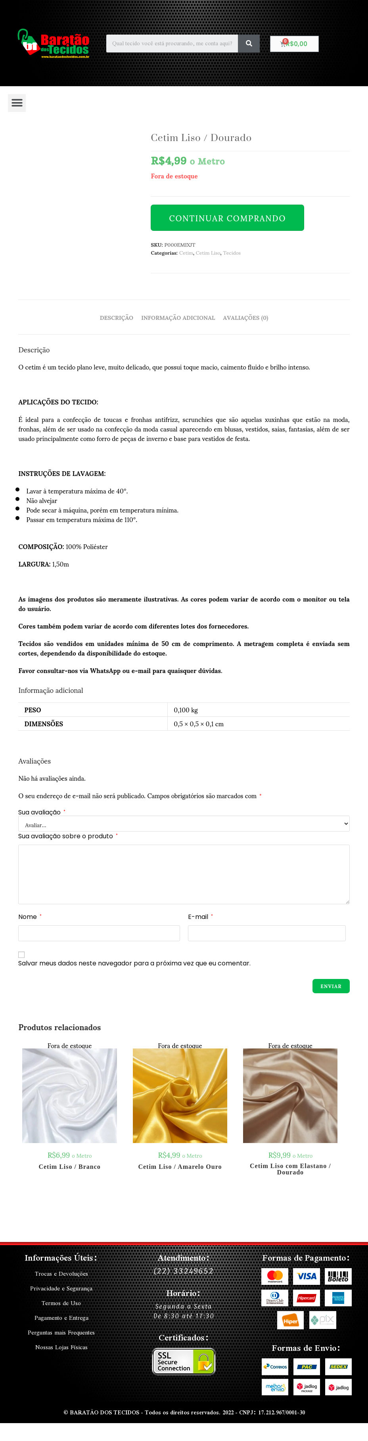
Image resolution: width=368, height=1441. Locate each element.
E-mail (200, 916)
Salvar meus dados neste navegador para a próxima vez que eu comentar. (134, 963)
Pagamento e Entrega (61, 1316)
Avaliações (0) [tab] (245, 317)
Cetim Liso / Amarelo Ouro (180, 1167)
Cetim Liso (208, 252)
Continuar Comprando (227, 217)
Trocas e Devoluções (61, 1273)
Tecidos (232, 252)
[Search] (249, 43)
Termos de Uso (61, 1302)
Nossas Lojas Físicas (61, 1345)
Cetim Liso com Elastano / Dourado (290, 1169)
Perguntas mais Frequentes (61, 1331)
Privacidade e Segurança (61, 1288)
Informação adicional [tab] (178, 317)
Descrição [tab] (116, 317)
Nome (30, 916)
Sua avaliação (41, 812)
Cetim (186, 252)
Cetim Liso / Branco (69, 1167)
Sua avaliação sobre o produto (68, 836)
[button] (17, 103)
